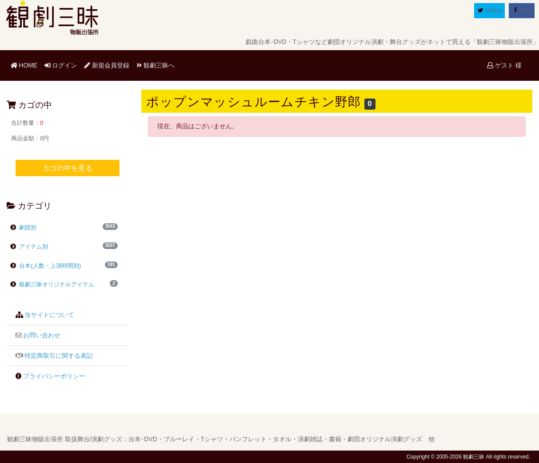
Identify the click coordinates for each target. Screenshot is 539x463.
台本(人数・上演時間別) (49, 265)
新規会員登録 (106, 65)
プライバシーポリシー (54, 376)
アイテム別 (33, 246)
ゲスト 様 (504, 65)
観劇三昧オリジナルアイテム (52, 284)
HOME (26, 64)
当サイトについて (49, 315)
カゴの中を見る (67, 168)
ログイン (60, 65)
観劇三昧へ (155, 65)
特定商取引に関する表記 (58, 355)
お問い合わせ (41, 335)
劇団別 (27, 227)
